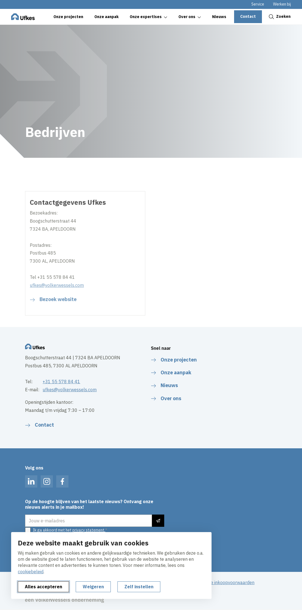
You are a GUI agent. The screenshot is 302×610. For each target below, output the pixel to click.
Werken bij (282, 4)
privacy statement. (88, 530)
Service (257, 4)
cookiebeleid (30, 571)
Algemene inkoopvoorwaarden (223, 582)
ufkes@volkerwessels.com (57, 305)
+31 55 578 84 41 (61, 381)
